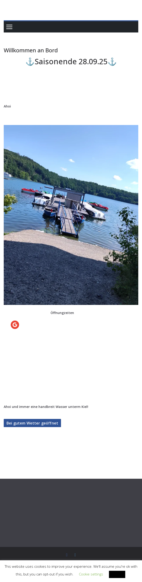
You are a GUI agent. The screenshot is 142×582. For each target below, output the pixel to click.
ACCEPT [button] (103, 574)
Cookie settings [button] (78, 574)
